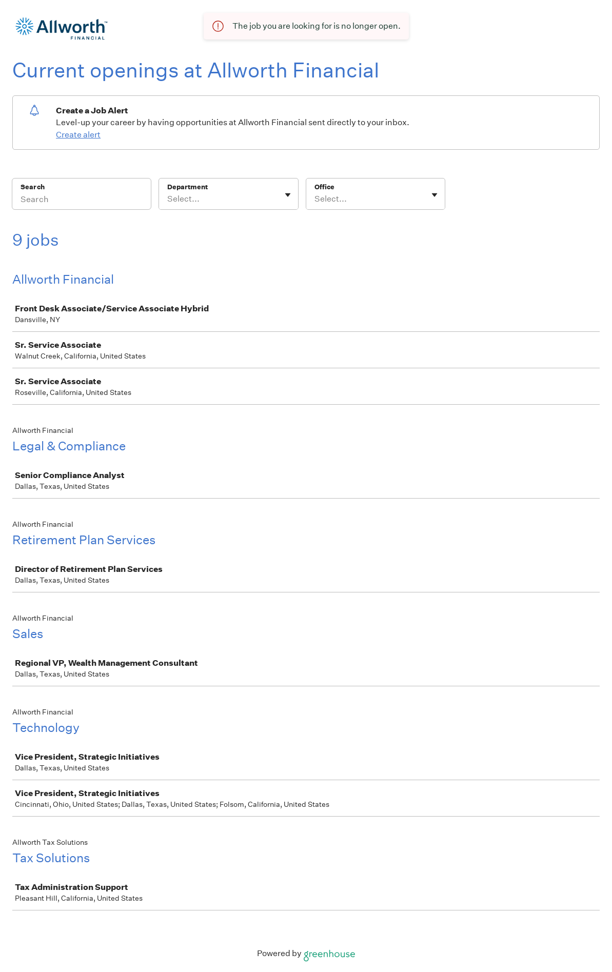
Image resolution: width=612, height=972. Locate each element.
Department (187, 187)
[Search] (81, 200)
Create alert (78, 135)
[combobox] (168, 199)
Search (33, 187)
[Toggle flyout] (288, 195)
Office (324, 187)
